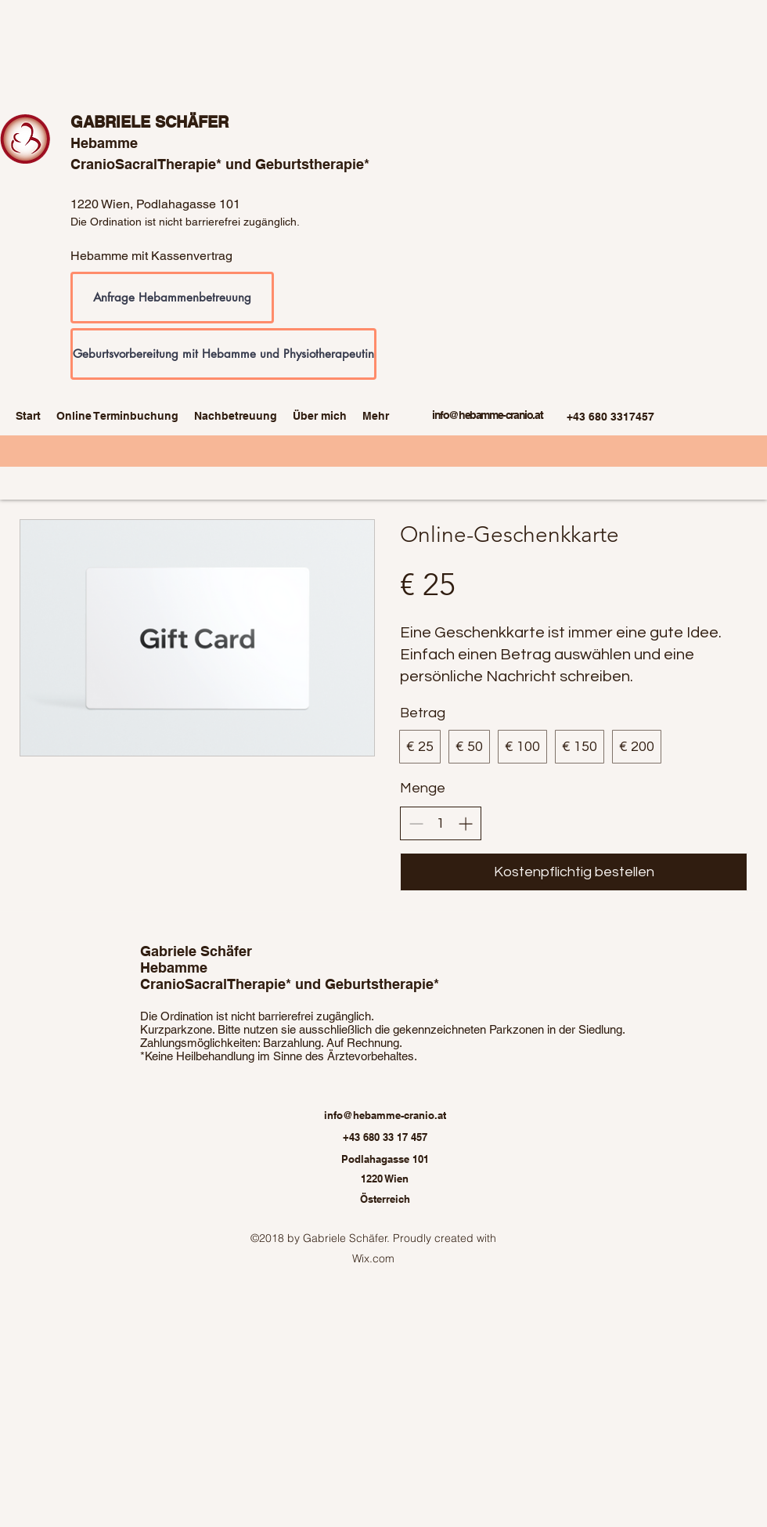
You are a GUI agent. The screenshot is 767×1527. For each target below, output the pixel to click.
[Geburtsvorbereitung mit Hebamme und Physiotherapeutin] (223, 354)
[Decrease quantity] (416, 823)
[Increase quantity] (465, 823)
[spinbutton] (441, 823)
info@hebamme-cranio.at (487, 415)
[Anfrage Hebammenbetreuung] (172, 297)
